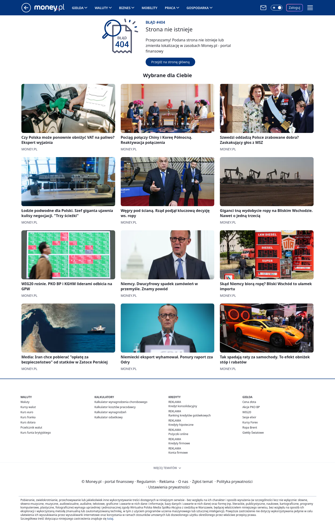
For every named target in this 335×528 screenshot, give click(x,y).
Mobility (149, 8)
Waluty (101, 8)
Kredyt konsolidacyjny (182, 406)
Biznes (125, 8)
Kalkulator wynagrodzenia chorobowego (120, 402)
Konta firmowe (178, 453)
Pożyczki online (178, 434)
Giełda (78, 8)
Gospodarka (198, 8)
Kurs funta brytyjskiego (35, 433)
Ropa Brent (249, 427)
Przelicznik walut (31, 427)
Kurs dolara (28, 422)
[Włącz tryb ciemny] (276, 7)
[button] (310, 7)
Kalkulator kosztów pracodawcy (115, 407)
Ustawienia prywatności (168, 487)
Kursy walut (28, 407)
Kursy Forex (250, 422)
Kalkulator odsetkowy (108, 417)
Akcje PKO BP (251, 407)
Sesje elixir (249, 417)
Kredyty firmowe (179, 443)
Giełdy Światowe (253, 433)
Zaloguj (294, 7)
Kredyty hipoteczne (181, 425)
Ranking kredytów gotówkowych (189, 415)
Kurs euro (26, 412)
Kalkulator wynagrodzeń (110, 412)
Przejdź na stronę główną (170, 62)
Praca (170, 8)
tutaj (110, 519)
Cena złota (249, 402)
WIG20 (246, 412)
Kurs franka (28, 417)
